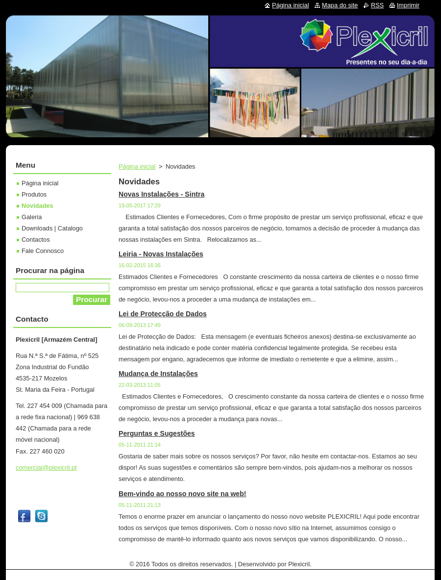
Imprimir (408, 5)
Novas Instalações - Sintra (161, 194)
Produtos (34, 194)
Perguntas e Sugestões (157, 433)
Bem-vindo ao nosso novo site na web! (182, 494)
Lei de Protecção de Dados (163, 314)
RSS (377, 5)
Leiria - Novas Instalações (161, 254)
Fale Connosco (43, 250)
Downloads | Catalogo (52, 228)
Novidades (37, 205)
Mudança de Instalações (158, 374)
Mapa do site (340, 5)
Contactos (36, 239)
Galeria (32, 217)
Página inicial (137, 166)
